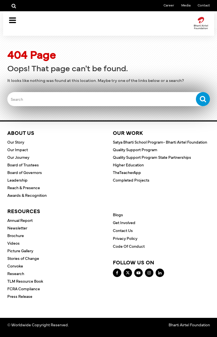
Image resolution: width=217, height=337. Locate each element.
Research (15, 273)
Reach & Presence (23, 187)
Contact (204, 5)
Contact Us (123, 230)
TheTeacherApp (127, 172)
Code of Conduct (129, 246)
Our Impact (17, 149)
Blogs (118, 214)
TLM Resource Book (25, 281)
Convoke (15, 266)
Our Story (15, 142)
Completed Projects (131, 180)
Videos (13, 243)
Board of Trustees (23, 165)
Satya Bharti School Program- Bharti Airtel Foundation (160, 142)
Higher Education (128, 165)
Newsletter (17, 228)
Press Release (19, 296)
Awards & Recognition (27, 195)
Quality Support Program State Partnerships (152, 157)
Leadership (17, 180)
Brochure (15, 235)
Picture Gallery (20, 250)
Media (186, 5)
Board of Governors (24, 172)
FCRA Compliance (23, 288)
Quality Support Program (135, 149)
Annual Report (20, 220)
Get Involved (124, 222)
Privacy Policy (125, 238)
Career (169, 5)
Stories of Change (23, 258)
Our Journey (18, 157)
